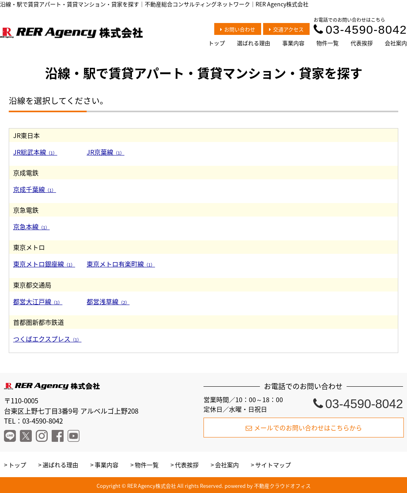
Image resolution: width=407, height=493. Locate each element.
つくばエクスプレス (47, 338)
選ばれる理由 (253, 43)
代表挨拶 (362, 43)
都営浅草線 (108, 301)
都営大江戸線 (37, 301)
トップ (216, 43)
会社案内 (396, 43)
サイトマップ (273, 464)
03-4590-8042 (360, 29)
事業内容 (293, 43)
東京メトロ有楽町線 (121, 264)
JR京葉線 (105, 152)
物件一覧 (327, 43)
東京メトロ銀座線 (44, 264)
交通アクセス (286, 29)
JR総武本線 (35, 152)
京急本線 (31, 226)
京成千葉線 (34, 189)
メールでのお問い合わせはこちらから (304, 427)
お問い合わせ (237, 29)
